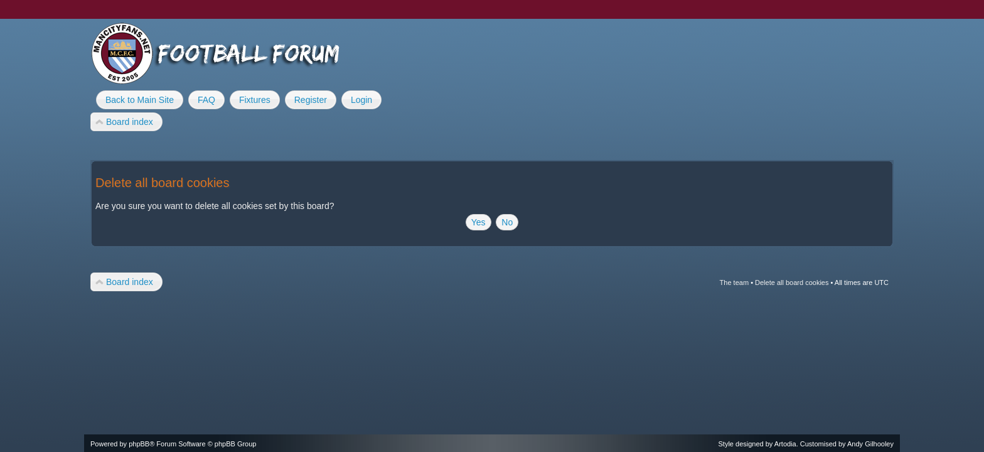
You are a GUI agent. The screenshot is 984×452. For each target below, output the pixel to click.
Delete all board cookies (791, 282)
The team (734, 282)
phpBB (139, 444)
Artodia (785, 444)
